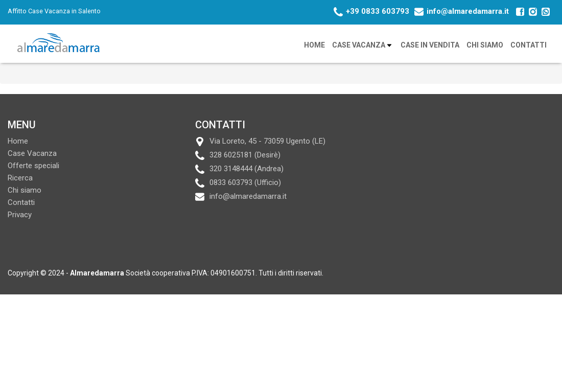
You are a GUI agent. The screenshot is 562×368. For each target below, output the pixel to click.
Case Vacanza (362, 45)
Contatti (528, 45)
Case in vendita (430, 45)
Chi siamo (484, 45)
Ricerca (20, 177)
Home (314, 45)
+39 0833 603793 (377, 11)
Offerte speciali (33, 165)
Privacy (20, 214)
